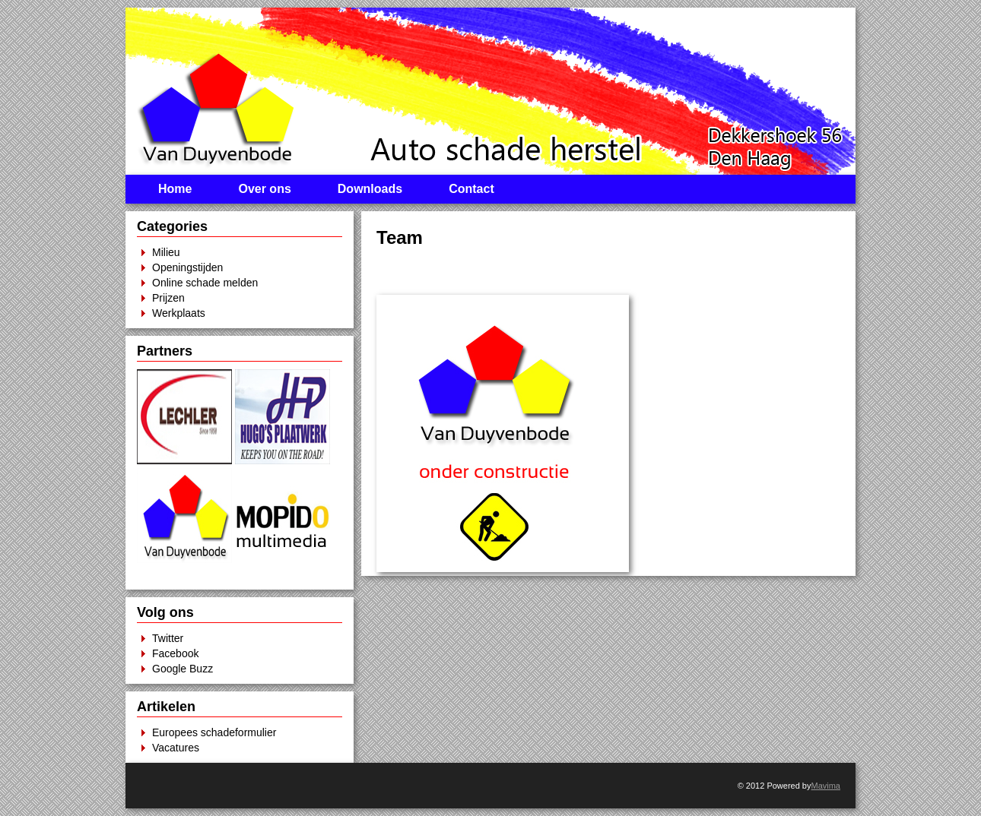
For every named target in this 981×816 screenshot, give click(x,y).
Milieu (166, 252)
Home (175, 188)
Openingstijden (187, 267)
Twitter (167, 638)
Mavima (825, 785)
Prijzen (168, 298)
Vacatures (175, 748)
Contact (471, 188)
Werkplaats (178, 313)
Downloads (370, 188)
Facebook (175, 653)
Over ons (264, 188)
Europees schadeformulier (214, 732)
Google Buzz (182, 669)
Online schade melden (205, 283)
